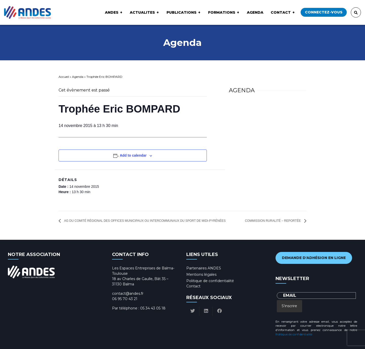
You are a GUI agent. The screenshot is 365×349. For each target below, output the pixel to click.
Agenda (255, 12)
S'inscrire (289, 306)
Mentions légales (201, 274)
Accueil (64, 77)
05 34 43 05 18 (153, 308)
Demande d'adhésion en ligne (314, 257)
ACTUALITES (142, 12)
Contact (281, 12)
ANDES (111, 12)
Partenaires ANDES (203, 268)
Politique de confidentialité (210, 281)
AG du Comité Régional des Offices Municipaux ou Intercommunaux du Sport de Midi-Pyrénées (144, 221)
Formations (221, 12)
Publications (181, 12)
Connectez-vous (323, 12)
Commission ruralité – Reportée (273, 221)
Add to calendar (133, 155)
